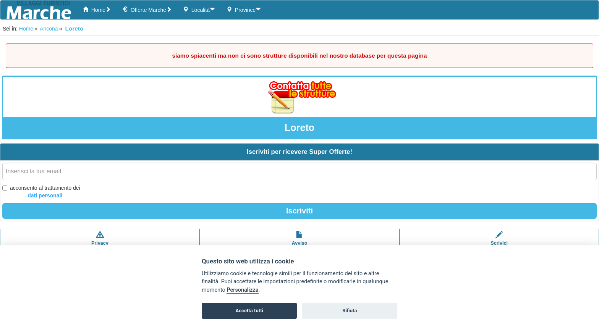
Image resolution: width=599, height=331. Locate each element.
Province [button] (244, 9)
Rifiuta (349, 310)
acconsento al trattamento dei (41, 192)
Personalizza (242, 290)
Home (97, 9)
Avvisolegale (300, 242)
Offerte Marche (147, 9)
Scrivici (499, 242)
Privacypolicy (99, 242)
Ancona (48, 29)
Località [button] (199, 9)
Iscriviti (299, 211)
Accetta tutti (249, 310)
